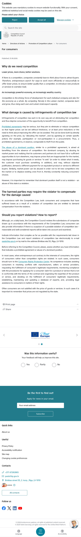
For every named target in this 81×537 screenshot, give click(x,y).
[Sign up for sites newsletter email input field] (40, 405)
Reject (14, 20)
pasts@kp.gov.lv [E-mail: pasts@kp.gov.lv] (12, 476)
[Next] (77, 335)
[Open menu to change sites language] (18, 532)
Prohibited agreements (12, 126)
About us (6, 432)
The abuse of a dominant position (18, 147)
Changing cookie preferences (14, 458)
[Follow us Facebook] (4, 508)
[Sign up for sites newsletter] (40, 414)
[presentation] (21, 376)
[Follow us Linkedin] (15, 508)
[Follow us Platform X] (9, 508)
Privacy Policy (7, 446)
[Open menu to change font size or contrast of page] (62, 532)
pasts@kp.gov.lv (9, 241)
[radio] (25, 364)
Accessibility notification (12, 450)
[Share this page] (40, 309)
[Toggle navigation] (40, 531)
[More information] (14, 485)
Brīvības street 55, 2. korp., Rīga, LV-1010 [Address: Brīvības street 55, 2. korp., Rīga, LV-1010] (22, 480)
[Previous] (4, 335)
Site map (5, 454)
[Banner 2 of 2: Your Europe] (40, 335)
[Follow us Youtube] (20, 508)
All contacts (14, 492)
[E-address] (7, 485)
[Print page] (40, 304)
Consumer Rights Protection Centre (33, 261)
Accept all (42, 20)
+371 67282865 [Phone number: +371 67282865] (12, 472)
